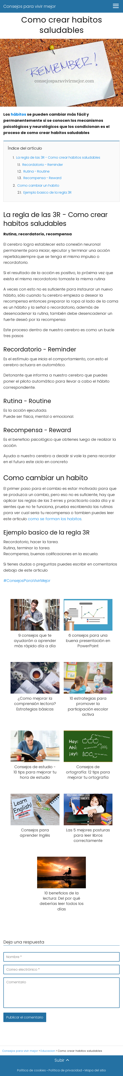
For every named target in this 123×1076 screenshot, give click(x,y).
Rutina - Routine (36, 171)
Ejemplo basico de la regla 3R (47, 192)
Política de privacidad (65, 1070)
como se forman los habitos (54, 518)
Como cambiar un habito (38, 185)
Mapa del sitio (95, 1070)
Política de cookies (31, 1070)
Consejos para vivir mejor (29, 6)
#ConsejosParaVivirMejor (26, 580)
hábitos (18, 114)
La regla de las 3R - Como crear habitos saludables (58, 157)
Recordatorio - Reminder (42, 164)
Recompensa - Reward (42, 178)
